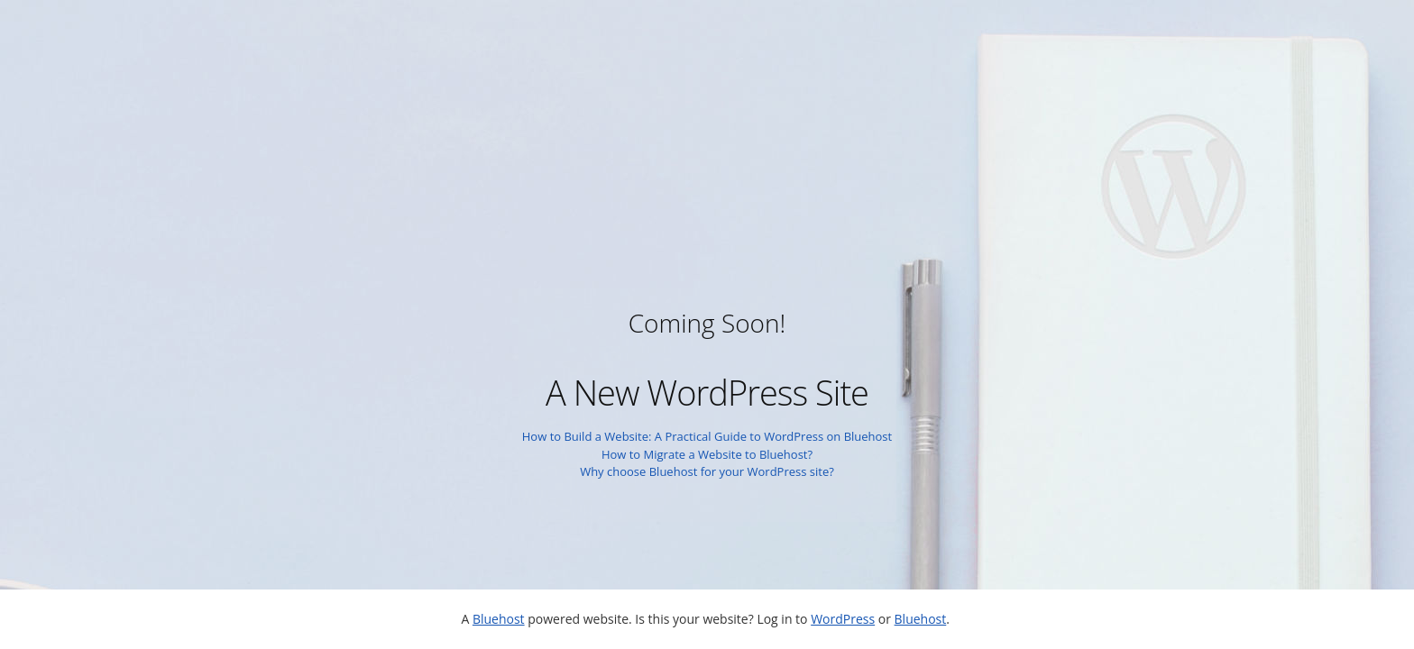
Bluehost (499, 618)
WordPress (843, 618)
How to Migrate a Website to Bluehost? (707, 454)
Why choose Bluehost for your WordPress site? (707, 471)
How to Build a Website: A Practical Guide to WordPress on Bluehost (707, 436)
